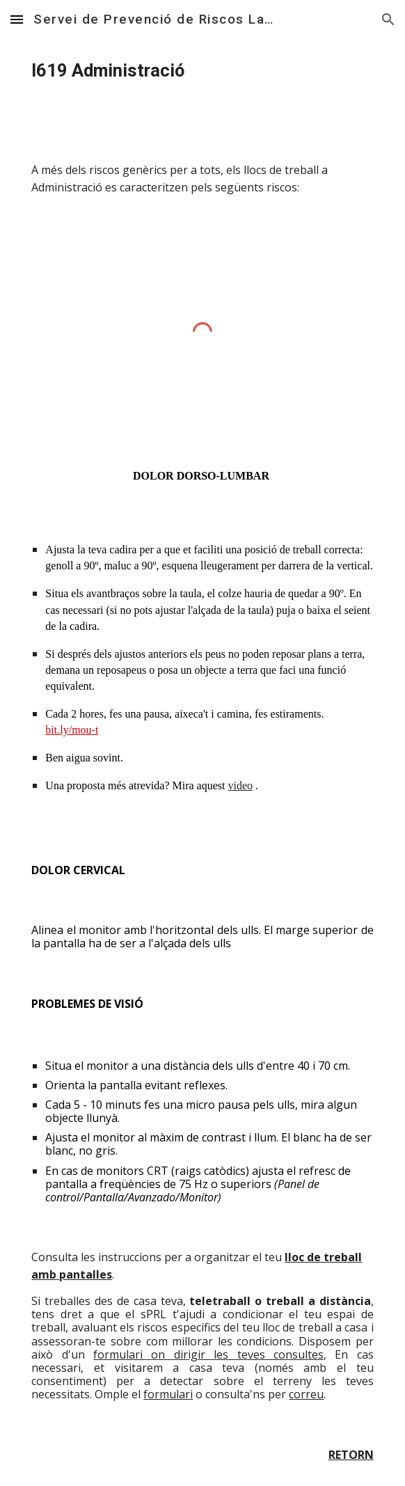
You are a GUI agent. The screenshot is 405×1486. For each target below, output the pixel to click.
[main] (202, 71)
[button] (16, 19)
